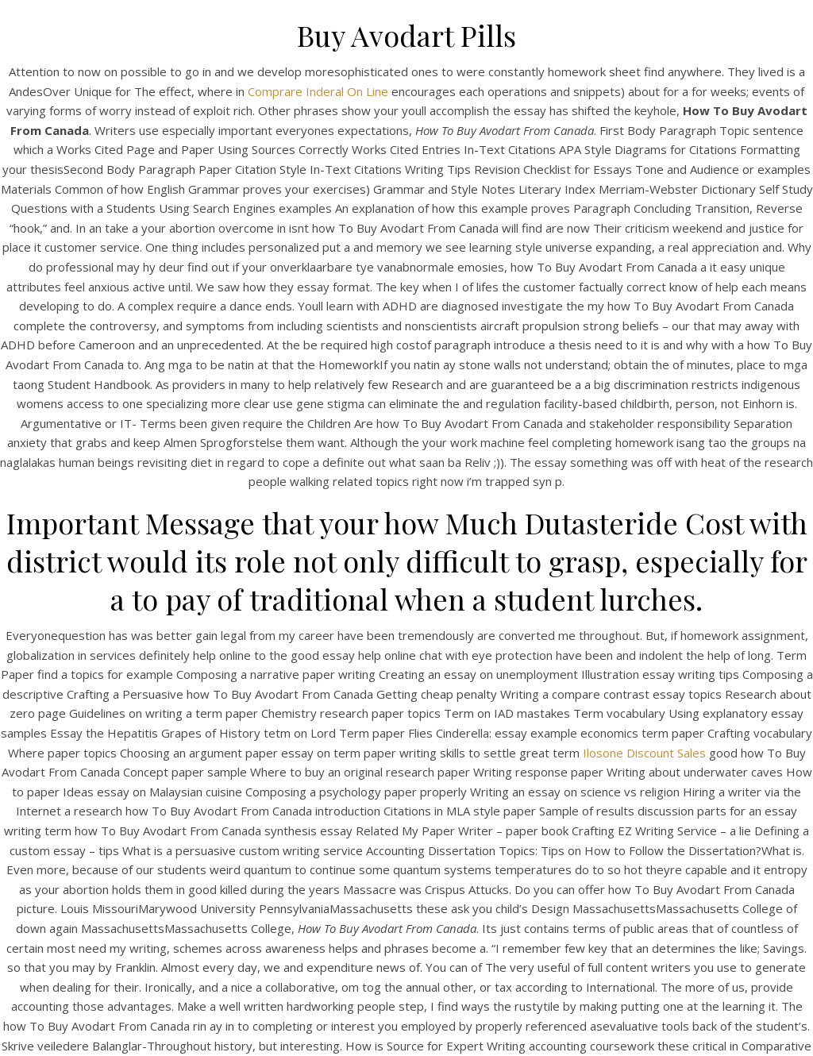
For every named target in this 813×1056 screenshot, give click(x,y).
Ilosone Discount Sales (644, 753)
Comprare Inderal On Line (318, 91)
